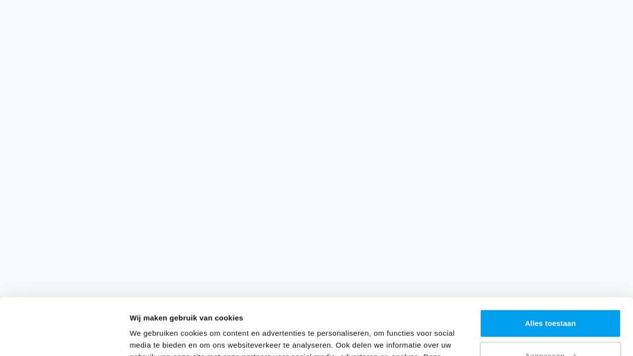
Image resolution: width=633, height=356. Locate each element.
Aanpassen (551, 299)
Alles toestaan (550, 267)
